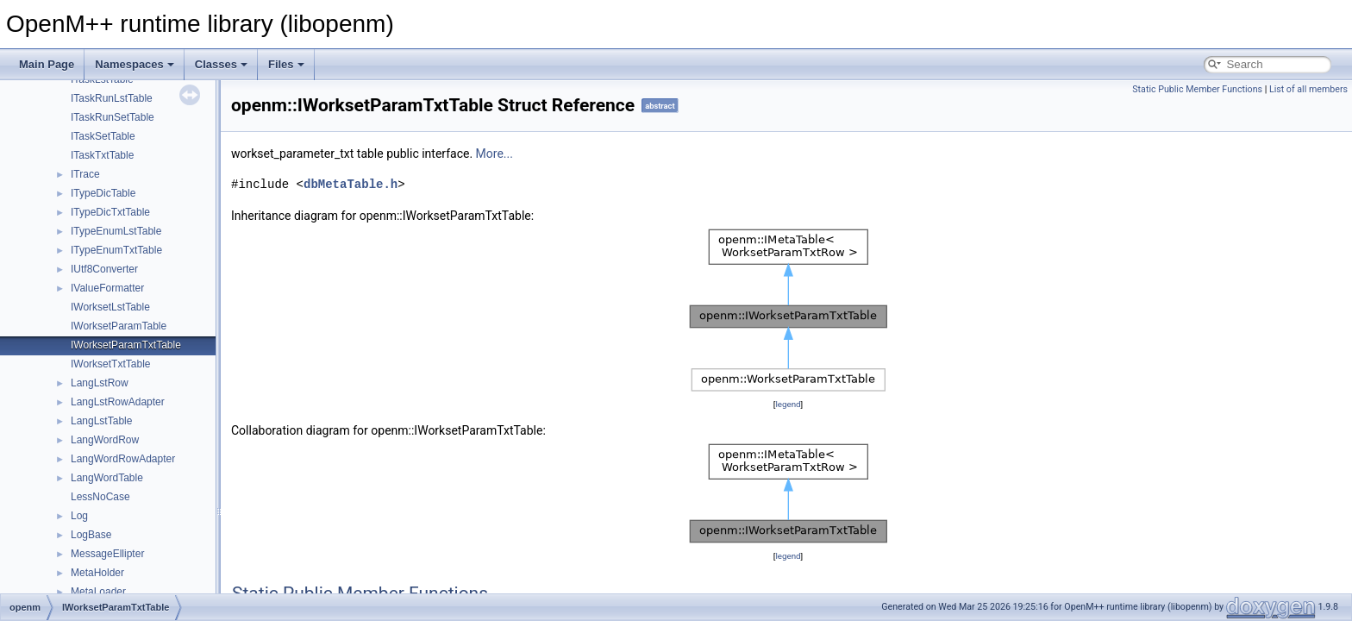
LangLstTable (101, 421)
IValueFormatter (107, 288)
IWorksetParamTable (118, 326)
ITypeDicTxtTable (110, 212)
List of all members (1308, 89)
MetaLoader (98, 592)
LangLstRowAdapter (118, 402)
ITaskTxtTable (102, 155)
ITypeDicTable (103, 193)
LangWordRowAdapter (123, 459)
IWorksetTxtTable (110, 364)
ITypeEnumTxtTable (116, 250)
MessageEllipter (107, 554)
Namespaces (134, 64)
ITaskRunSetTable (112, 117)
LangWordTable (107, 478)
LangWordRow (105, 440)
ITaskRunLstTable (112, 98)
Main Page (46, 64)
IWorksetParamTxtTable (126, 345)
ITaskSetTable (103, 136)
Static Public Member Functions (1197, 89)
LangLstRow (99, 383)
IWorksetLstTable (110, 307)
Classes (221, 64)
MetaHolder (97, 573)
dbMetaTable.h (350, 184)
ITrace (85, 174)
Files (286, 64)
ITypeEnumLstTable (116, 231)
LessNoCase (100, 497)
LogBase (91, 535)
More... (494, 153)
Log (79, 516)
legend (787, 404)
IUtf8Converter (104, 269)
